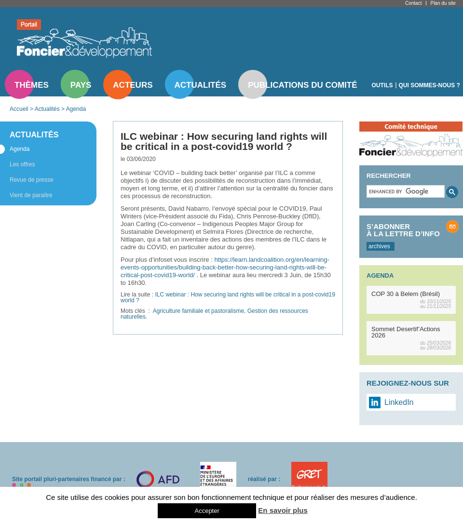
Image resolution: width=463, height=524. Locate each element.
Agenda (76, 109)
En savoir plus (283, 510)
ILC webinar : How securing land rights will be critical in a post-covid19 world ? (228, 297)
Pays (80, 85)
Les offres (22, 164)
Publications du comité (302, 85)
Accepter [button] (206, 510)
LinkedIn (399, 402)
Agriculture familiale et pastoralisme (198, 311)
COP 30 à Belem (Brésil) (405, 293)
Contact (413, 3)
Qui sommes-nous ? (429, 85)
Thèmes (31, 85)
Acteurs (132, 85)
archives (379, 246)
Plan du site (442, 3)
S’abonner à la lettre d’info (403, 230)
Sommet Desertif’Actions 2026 (405, 332)
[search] (404, 191)
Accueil (19, 109)
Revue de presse (32, 179)
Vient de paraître (31, 195)
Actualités (201, 85)
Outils (382, 85)
